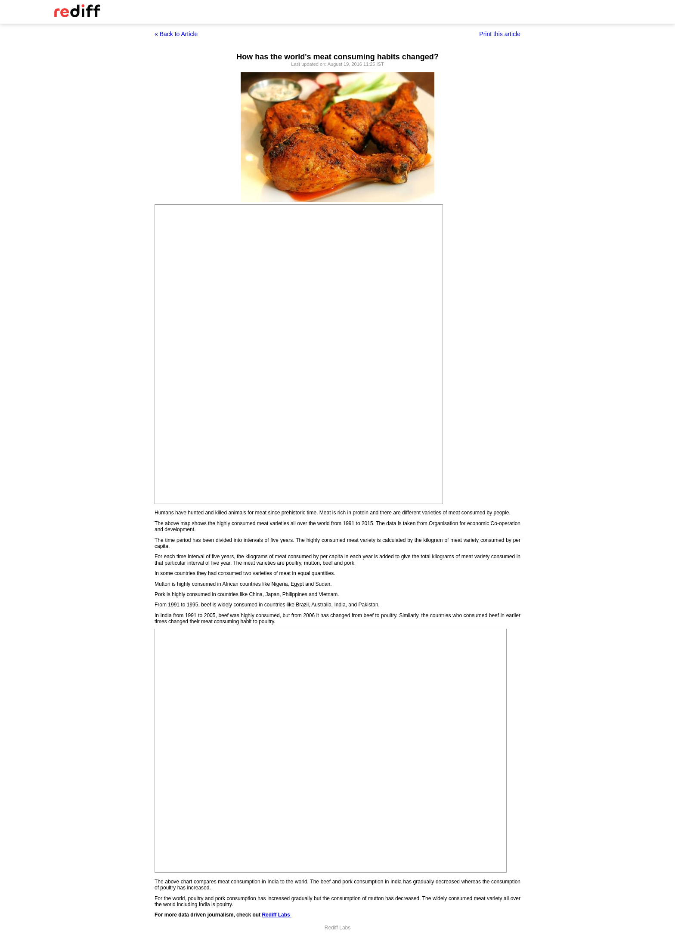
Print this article (499, 34)
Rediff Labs (276, 915)
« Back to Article (176, 34)
